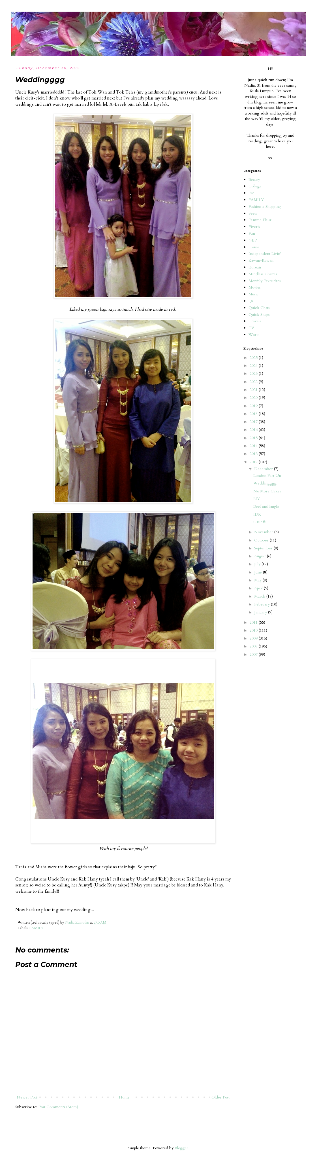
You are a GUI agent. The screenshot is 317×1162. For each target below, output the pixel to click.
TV (251, 328)
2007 (254, 654)
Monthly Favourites (265, 280)
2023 (254, 373)
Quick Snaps (259, 314)
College (255, 186)
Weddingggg (265, 483)
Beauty (254, 179)
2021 (254, 389)
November (264, 532)
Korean (255, 267)
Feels (253, 213)
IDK (257, 514)
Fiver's (254, 226)
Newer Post (27, 1097)
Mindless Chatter (263, 274)
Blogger (181, 1148)
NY (256, 498)
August (260, 556)
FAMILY (36, 928)
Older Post (220, 1097)
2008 (254, 646)
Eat (251, 193)
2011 (254, 622)
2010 (254, 630)
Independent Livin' (265, 253)
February (262, 604)
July (258, 564)
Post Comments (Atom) (58, 1107)
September (264, 548)
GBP (253, 240)
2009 (254, 638)
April (259, 588)
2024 (254, 365)
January (261, 612)
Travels (255, 321)
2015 (254, 438)
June (258, 572)
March (260, 596)
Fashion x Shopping (265, 206)
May (258, 580)
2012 (254, 462)
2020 (254, 397)
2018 (254, 413)
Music (254, 294)
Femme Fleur (260, 220)
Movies (255, 287)
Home (124, 1097)
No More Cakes (267, 491)
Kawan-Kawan (261, 260)
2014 (254, 445)
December (264, 468)
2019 (254, 406)
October (262, 540)
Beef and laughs (266, 506)
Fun (252, 233)
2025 (254, 357)
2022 (254, 381)
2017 (254, 421)
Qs (251, 301)
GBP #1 (260, 522)
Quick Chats (259, 307)
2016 (254, 429)
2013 (254, 453)
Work (254, 334)
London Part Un (267, 475)
